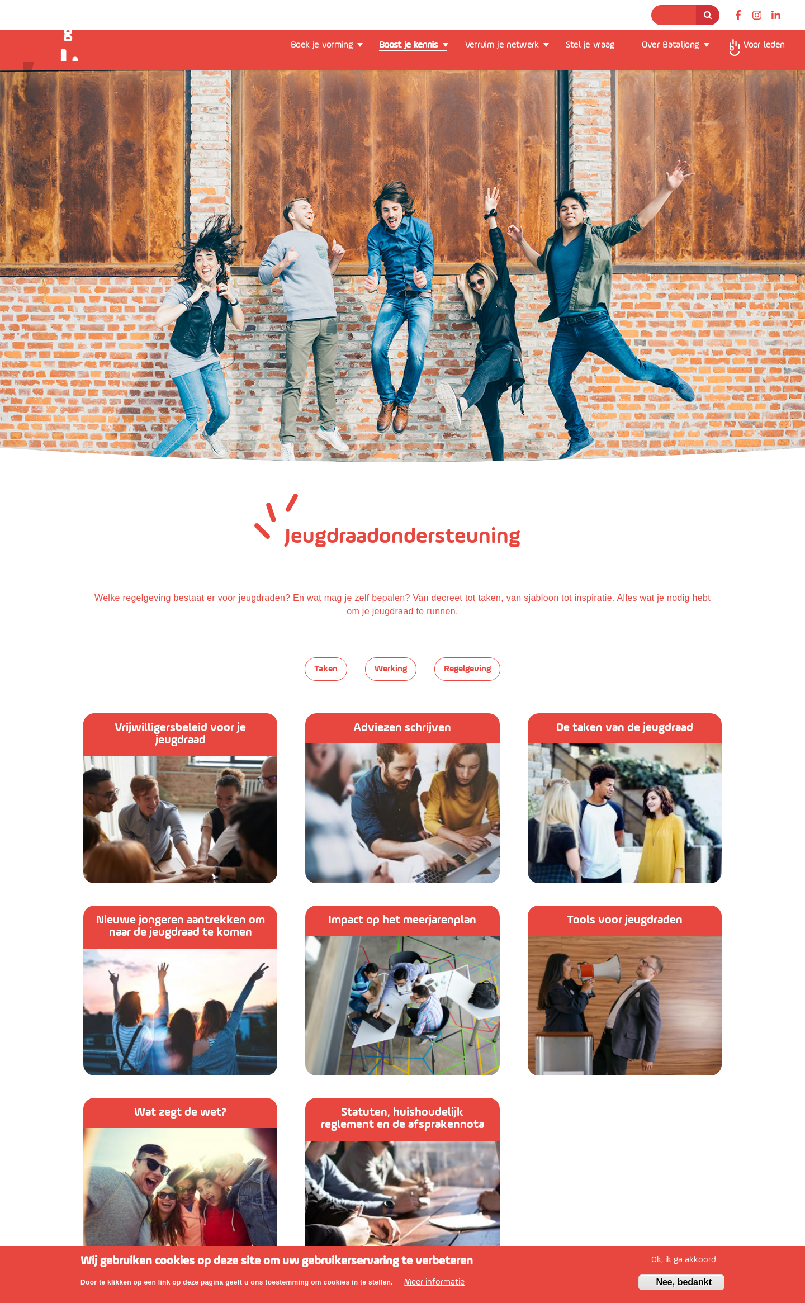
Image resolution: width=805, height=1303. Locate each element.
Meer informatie (434, 1282)
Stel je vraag (590, 45)
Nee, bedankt (684, 1282)
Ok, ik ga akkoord (683, 1259)
